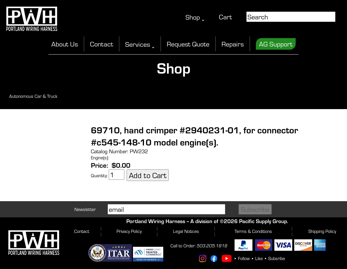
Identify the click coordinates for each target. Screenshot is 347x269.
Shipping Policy (322, 231)
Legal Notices (186, 231)
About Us (64, 44)
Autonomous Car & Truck (33, 96)
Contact (101, 44)
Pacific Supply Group (263, 221)
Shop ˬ (195, 17)
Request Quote (188, 44)
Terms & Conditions (253, 231)
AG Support (275, 44)
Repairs (233, 44)
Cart (225, 16)
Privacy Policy (129, 231)
